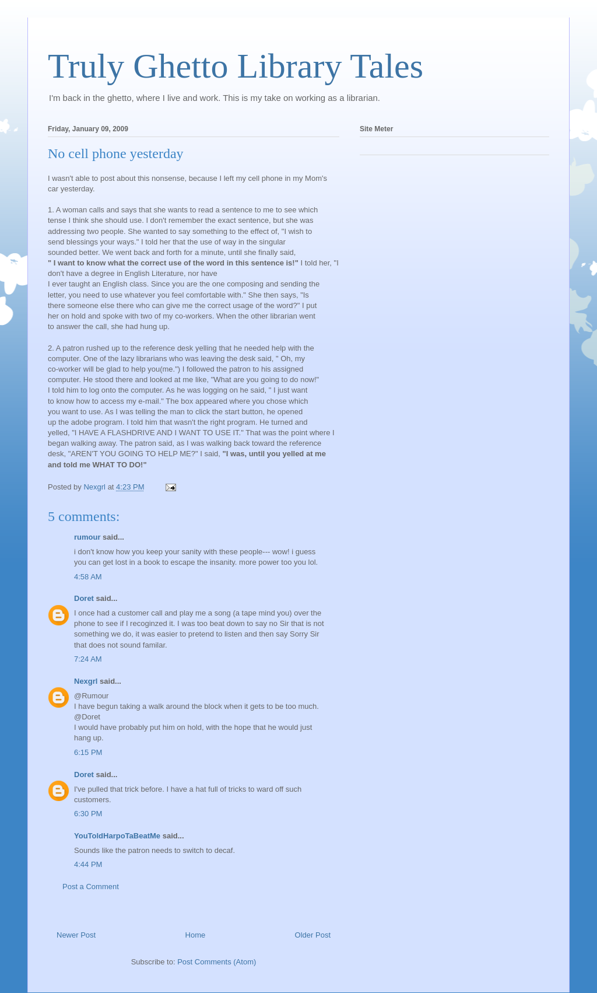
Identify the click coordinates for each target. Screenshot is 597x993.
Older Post (313, 935)
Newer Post (76, 935)
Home (195, 935)
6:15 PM (88, 752)
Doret (84, 598)
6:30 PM (88, 813)
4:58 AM (88, 576)
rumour (87, 537)
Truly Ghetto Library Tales (235, 66)
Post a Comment (90, 886)
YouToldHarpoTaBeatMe (117, 835)
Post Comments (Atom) (216, 961)
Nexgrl (85, 681)
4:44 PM (88, 864)
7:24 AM (88, 659)
